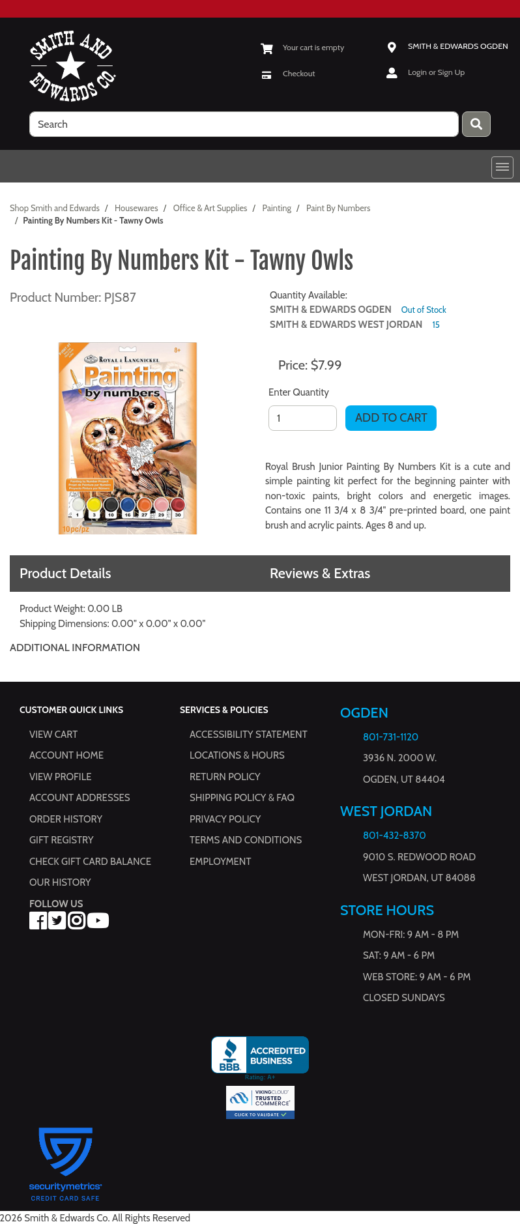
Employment (220, 861)
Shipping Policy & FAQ (242, 798)
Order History (65, 819)
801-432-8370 (394, 836)
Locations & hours (237, 756)
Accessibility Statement (249, 734)
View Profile (60, 777)
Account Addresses (79, 798)
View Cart (53, 734)
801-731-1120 (390, 737)
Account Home (66, 756)
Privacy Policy (225, 819)
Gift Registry (61, 841)
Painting (277, 208)
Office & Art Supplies (210, 208)
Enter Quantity (298, 392)
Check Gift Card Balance (90, 861)
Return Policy (225, 777)
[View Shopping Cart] (302, 47)
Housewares (136, 208)
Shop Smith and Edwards (55, 208)
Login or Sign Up (436, 72)
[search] (244, 124)
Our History (60, 883)
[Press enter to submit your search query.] (476, 124)
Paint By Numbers (338, 208)
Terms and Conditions (246, 841)
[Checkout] (287, 73)
